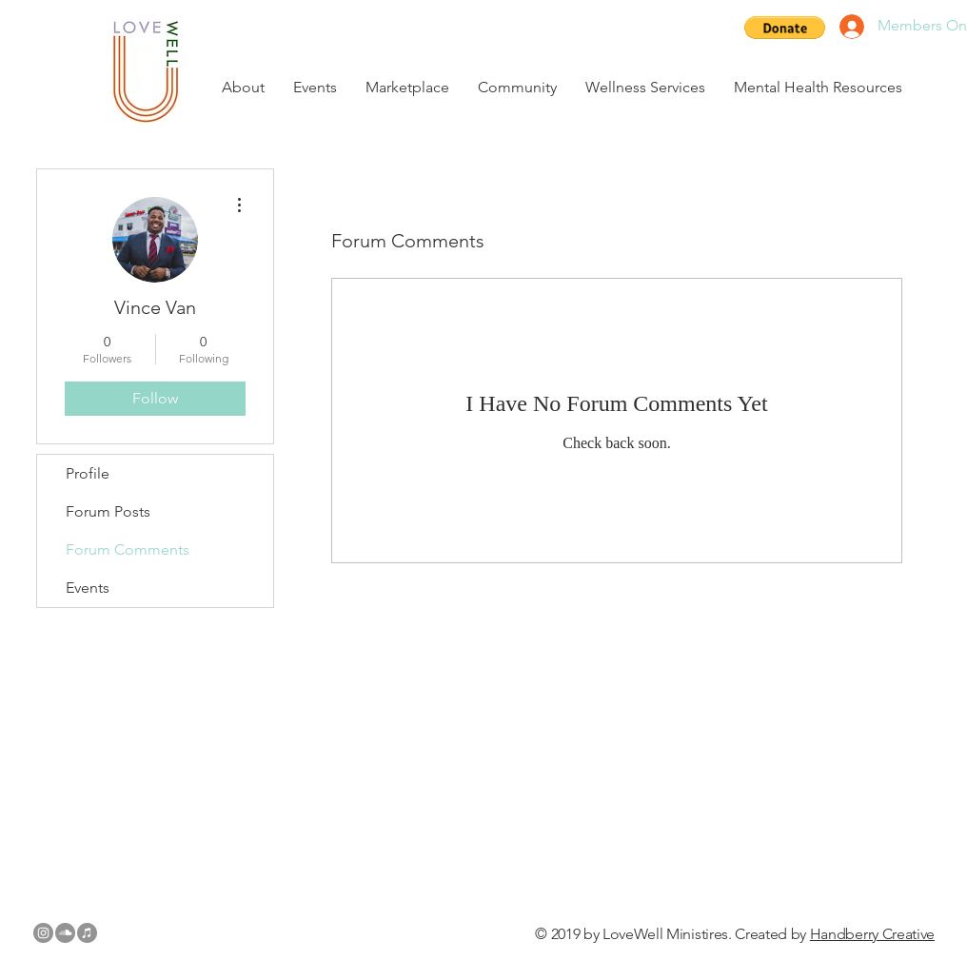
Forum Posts (108, 511)
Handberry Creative (872, 934)
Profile (87, 473)
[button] (784, 27)
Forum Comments (127, 549)
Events (87, 587)
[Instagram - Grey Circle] (43, 933)
